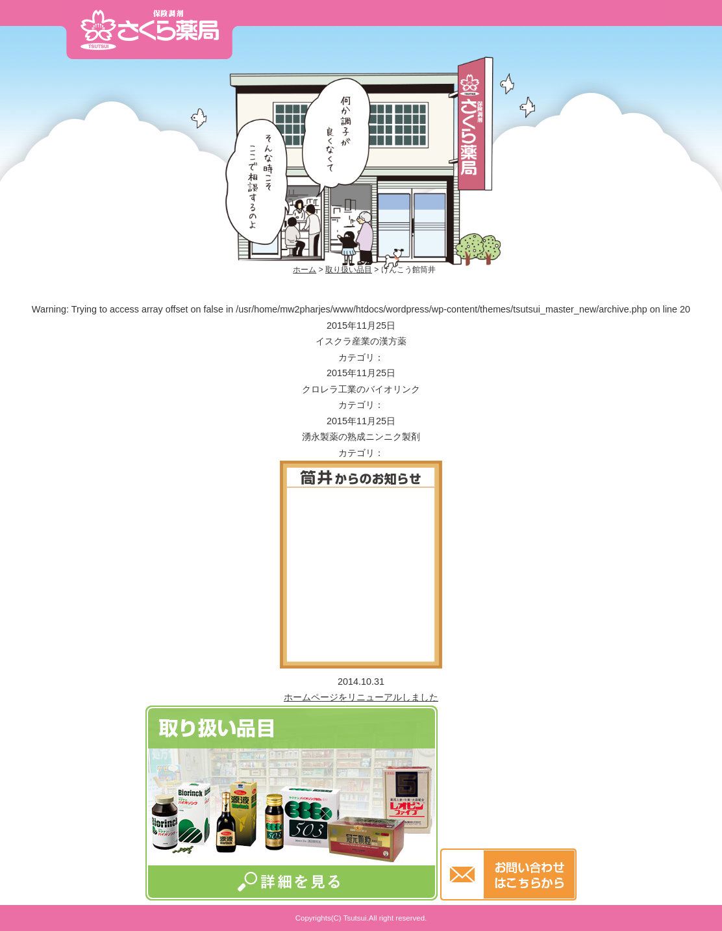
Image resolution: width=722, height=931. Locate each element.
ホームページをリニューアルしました (361, 697)
